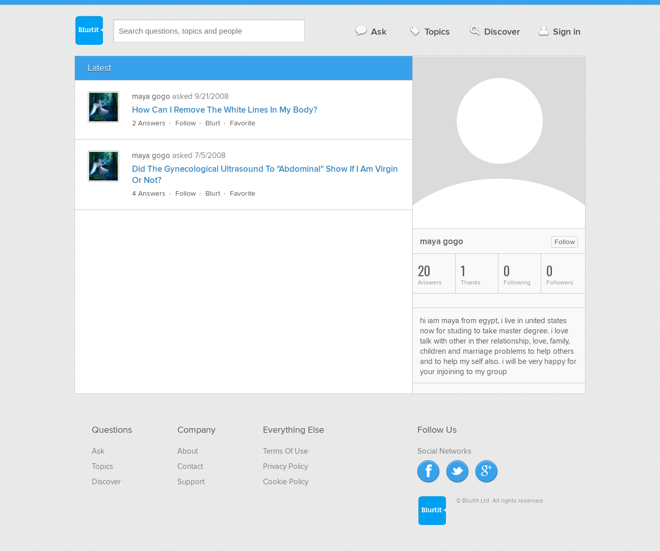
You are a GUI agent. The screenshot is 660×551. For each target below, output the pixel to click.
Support (190, 481)
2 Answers (149, 123)
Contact (190, 466)
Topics (429, 31)
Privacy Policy (285, 466)
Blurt (212, 123)
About (187, 451)
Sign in (558, 31)
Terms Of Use (285, 451)
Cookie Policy (285, 481)
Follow (185, 123)
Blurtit (88, 30)
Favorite (242, 123)
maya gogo (151, 96)
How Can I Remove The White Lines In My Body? (225, 110)
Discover (494, 31)
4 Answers (149, 193)
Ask (370, 31)
